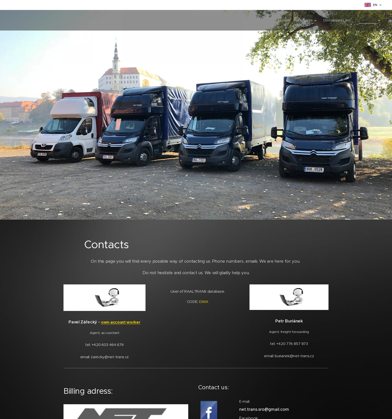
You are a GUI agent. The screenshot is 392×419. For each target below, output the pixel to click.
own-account (113, 322)
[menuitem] (282, 20)
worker (133, 322)
